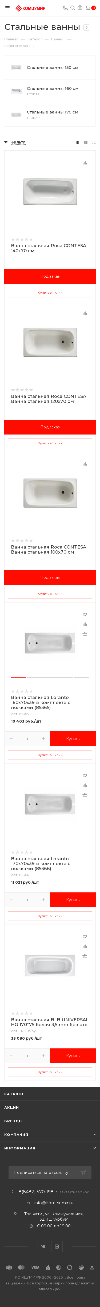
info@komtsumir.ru (53, 1202)
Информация (19, 1148)
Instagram (57, 1246)
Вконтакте (43, 1246)
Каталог (14, 1094)
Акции (11, 1107)
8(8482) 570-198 (36, 1192)
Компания (16, 1134)
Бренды (13, 1121)
